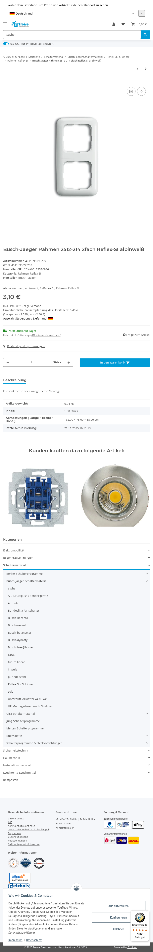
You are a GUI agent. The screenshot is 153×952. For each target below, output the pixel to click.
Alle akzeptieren (117, 906)
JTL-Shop (132, 947)
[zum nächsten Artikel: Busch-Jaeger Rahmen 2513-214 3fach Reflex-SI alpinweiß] (146, 68)
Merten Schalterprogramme (25, 728)
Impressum (17, 940)
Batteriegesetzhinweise (23, 844)
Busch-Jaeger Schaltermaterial (26, 581)
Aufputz (13, 603)
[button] (113, 24)
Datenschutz (35, 940)
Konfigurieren (117, 917)
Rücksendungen (17, 841)
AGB (10, 822)
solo (10, 691)
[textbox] (71, 13)
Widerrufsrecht (18, 837)
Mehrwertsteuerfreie (21, 826)
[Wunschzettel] (123, 24)
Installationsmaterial (17, 765)
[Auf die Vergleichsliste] (131, 91)
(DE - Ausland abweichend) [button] (46, 335)
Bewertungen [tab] (44, 380)
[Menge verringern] (7, 362)
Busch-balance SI (19, 632)
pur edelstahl (17, 677)
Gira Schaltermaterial (20, 713)
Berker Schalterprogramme (24, 574)
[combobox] (71, 13)
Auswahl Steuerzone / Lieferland (28, 318)
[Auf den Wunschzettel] (141, 91)
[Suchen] (72, 34)
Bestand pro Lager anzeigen (24, 346)
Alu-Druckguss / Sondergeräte (28, 596)
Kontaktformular (65, 827)
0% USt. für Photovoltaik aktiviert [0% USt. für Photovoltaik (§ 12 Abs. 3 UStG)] (32, 44)
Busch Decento (18, 618)
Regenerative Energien (18, 558)
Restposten (10, 780)
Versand (35, 306)
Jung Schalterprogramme (23, 721)
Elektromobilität (13, 550)
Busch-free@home (20, 647)
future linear (16, 662)
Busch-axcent (17, 625)
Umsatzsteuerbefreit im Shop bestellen (34, 829)
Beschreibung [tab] (14, 380)
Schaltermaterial (14, 565)
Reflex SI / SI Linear (21, 684)
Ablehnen (117, 929)
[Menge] (31, 362)
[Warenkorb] (139, 24)
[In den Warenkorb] (6, 81)
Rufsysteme (14, 736)
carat (11, 655)
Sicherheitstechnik (15, 750)
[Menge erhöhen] (68, 362)
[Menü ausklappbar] (5, 22)
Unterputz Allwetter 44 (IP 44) (27, 699)
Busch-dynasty (17, 640)
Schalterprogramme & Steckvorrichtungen (34, 743)
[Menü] (146, 912)
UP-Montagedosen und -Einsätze (30, 706)
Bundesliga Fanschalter (23, 610)
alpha (12, 588)
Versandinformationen (115, 834)
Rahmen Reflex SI (29, 273)
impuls (12, 669)
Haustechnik (11, 758)
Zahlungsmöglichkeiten (116, 818)
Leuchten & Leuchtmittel (19, 772)
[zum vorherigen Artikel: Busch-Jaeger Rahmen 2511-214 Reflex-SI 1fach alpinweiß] (137, 68)
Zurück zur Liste (15, 57)
